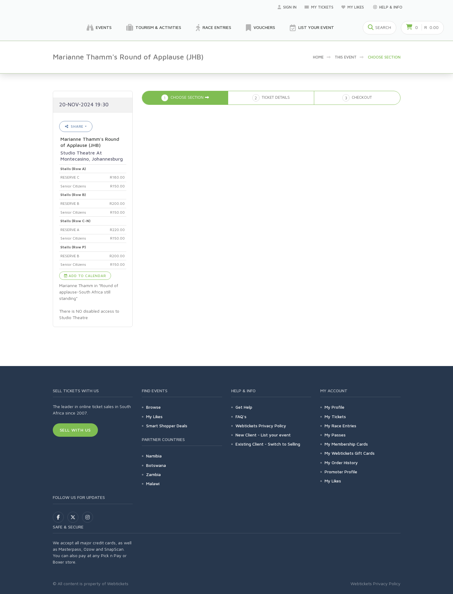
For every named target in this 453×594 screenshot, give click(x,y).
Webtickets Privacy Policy (260, 425)
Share (74, 126)
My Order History (341, 462)
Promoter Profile (341, 471)
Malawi (153, 483)
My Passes (335, 434)
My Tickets (318, 7)
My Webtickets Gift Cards (350, 453)
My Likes (353, 7)
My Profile (334, 407)
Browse (153, 407)
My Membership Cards (346, 443)
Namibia (154, 455)
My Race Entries (340, 425)
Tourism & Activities (153, 27)
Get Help (243, 407)
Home (318, 57)
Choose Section (384, 57)
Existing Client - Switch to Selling (267, 443)
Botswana (156, 465)
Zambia (153, 474)
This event (346, 57)
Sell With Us (75, 429)
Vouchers (260, 27)
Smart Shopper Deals (166, 425)
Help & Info (387, 7)
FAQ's (240, 416)
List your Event (312, 27)
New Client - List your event (263, 434)
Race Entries (213, 27)
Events (99, 27)
